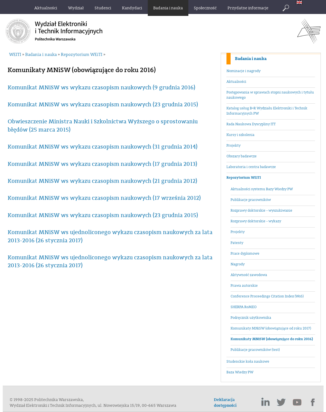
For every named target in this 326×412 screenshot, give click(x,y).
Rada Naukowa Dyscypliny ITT (251, 124)
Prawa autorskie (244, 285)
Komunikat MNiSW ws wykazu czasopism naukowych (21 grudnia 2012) (102, 181)
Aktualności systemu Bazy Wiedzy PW (262, 189)
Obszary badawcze (241, 156)
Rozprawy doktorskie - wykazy (256, 221)
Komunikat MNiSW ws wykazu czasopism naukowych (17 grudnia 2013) (102, 164)
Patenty (237, 243)
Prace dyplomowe (245, 253)
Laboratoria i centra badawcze (251, 167)
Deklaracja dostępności (225, 402)
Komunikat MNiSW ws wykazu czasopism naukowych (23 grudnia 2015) (103, 104)
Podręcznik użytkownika (251, 318)
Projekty (233, 145)
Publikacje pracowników (251, 200)
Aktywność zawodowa (249, 275)
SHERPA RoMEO (244, 307)
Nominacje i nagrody (243, 71)
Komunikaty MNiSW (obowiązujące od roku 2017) (271, 328)
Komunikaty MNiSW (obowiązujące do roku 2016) (272, 339)
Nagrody (238, 264)
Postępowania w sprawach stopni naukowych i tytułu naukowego (270, 95)
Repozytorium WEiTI (243, 177)
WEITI (15, 54)
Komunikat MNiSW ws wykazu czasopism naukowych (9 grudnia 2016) (101, 87)
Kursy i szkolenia (240, 135)
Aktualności (236, 81)
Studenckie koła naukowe (247, 361)
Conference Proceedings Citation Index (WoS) (267, 296)
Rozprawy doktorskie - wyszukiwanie (261, 210)
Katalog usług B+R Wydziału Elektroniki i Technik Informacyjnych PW (266, 111)
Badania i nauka (251, 59)
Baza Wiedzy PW (239, 372)
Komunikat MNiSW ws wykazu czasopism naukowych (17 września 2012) (104, 198)
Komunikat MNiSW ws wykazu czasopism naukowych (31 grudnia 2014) (102, 146)
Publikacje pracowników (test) (255, 350)
